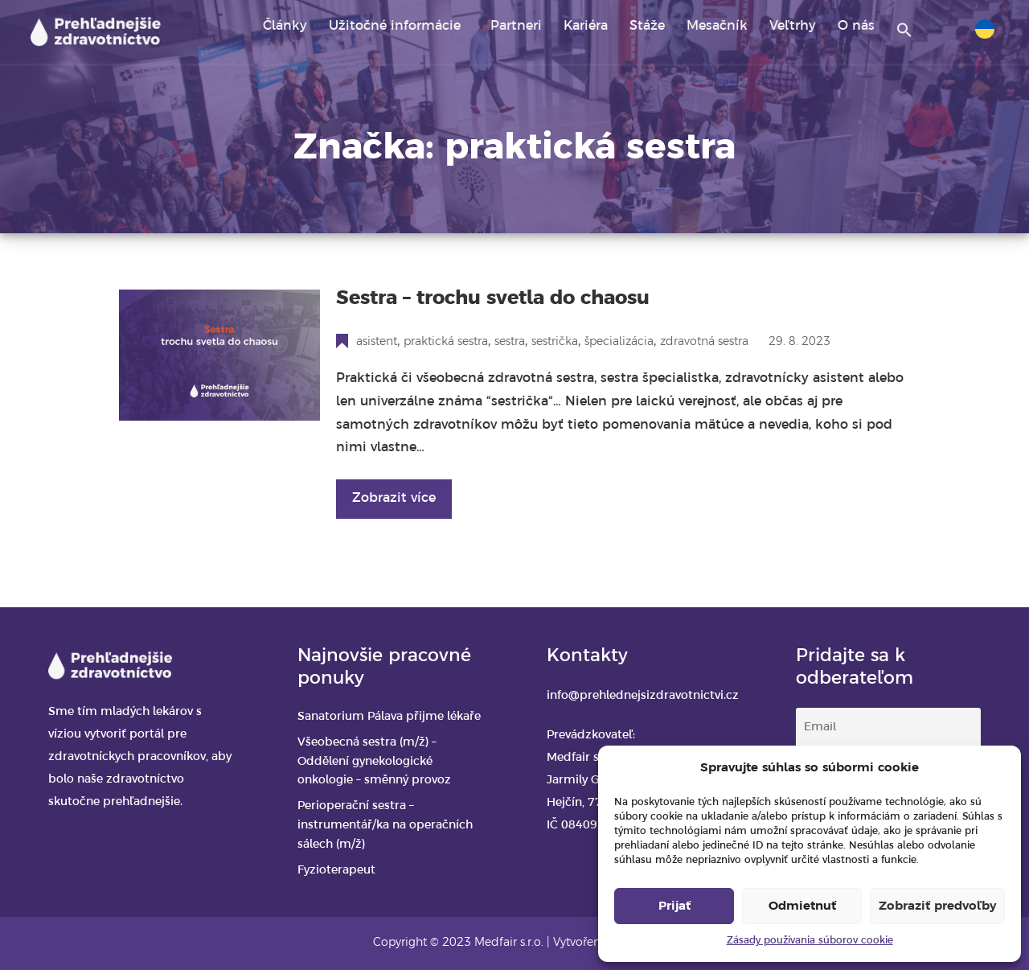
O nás (856, 26)
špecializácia (619, 342)
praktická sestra (446, 342)
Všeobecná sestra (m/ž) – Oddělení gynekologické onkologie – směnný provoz (374, 762)
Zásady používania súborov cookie (810, 940)
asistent (376, 342)
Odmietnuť (802, 906)
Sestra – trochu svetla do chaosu (493, 299)
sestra (509, 342)
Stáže (647, 26)
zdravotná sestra (704, 342)
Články (285, 26)
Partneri (516, 26)
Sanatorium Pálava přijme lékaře (389, 717)
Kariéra (586, 26)
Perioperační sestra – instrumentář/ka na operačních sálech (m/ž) (385, 825)
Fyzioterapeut (336, 870)
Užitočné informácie (395, 26)
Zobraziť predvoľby (937, 906)
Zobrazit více (394, 498)
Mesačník (717, 26)
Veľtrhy (792, 26)
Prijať (674, 906)
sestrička (554, 342)
